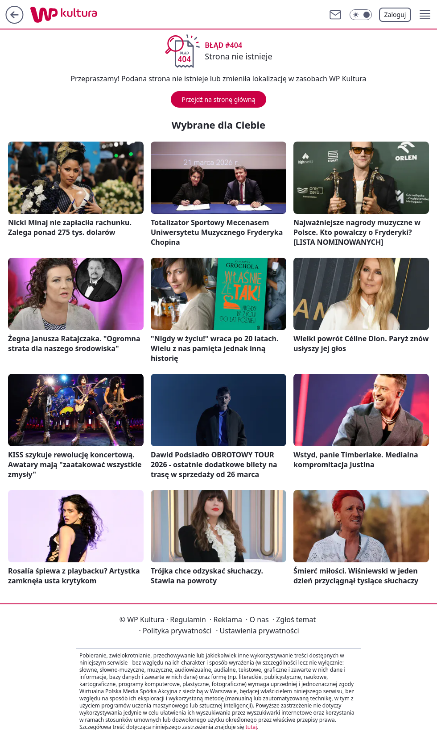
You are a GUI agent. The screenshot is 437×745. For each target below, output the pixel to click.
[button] (425, 15)
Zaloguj (395, 14)
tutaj (251, 727)
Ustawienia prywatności (257, 631)
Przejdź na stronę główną (218, 99)
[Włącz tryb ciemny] (361, 14)
